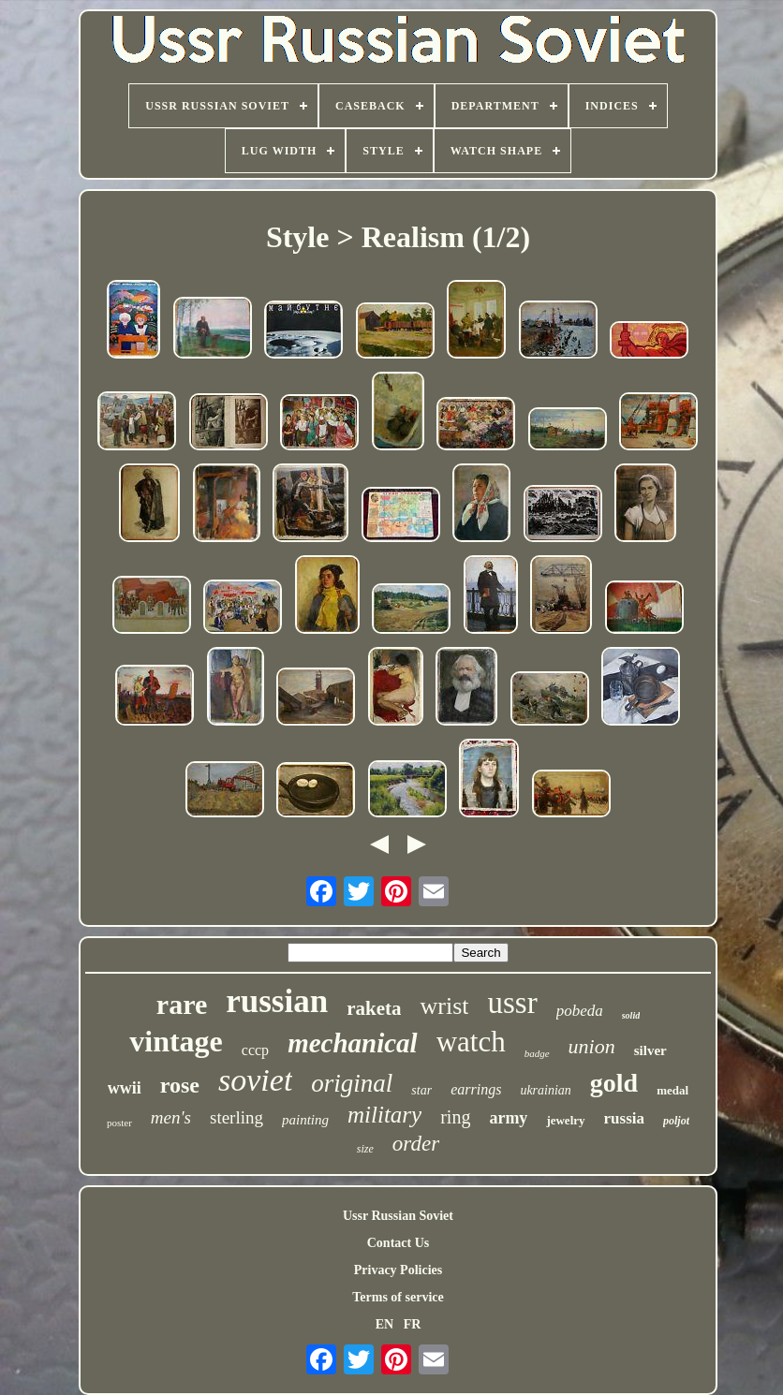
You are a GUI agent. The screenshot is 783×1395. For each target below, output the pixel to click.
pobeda (579, 1011)
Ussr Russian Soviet (398, 1216)
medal (672, 1090)
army (508, 1118)
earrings (476, 1089)
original (351, 1083)
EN (384, 1324)
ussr (512, 1003)
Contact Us (398, 1243)
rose (179, 1085)
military (384, 1114)
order (415, 1143)
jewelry (565, 1120)
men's (171, 1117)
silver (650, 1050)
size (365, 1148)
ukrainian (545, 1090)
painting (305, 1119)
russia (624, 1118)
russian (277, 1001)
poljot (676, 1120)
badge (537, 1053)
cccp (255, 1050)
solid (631, 1015)
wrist (444, 1006)
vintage (176, 1041)
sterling (236, 1117)
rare (181, 1004)
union (592, 1046)
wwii (124, 1088)
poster (119, 1122)
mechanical (353, 1043)
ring (455, 1117)
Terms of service (397, 1297)
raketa (374, 1008)
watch (471, 1041)
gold (614, 1082)
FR (412, 1324)
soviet (255, 1080)
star (421, 1090)
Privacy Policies (398, 1270)
